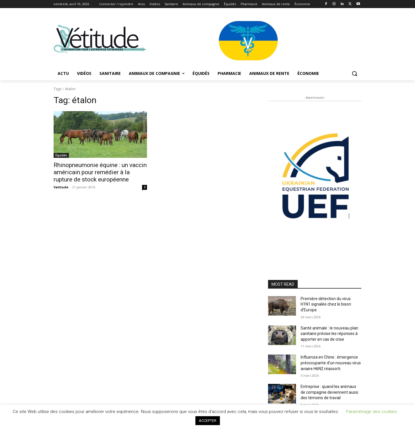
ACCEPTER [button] (207, 420)
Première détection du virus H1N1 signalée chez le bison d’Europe (326, 304)
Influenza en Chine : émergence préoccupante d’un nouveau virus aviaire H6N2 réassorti (331, 363)
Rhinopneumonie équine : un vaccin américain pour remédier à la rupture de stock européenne (100, 172)
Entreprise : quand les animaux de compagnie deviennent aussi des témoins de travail (329, 392)
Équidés (61, 155)
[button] (354, 73)
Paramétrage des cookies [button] (371, 411)
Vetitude (61, 187)
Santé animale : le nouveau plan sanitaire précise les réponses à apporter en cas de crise (329, 334)
